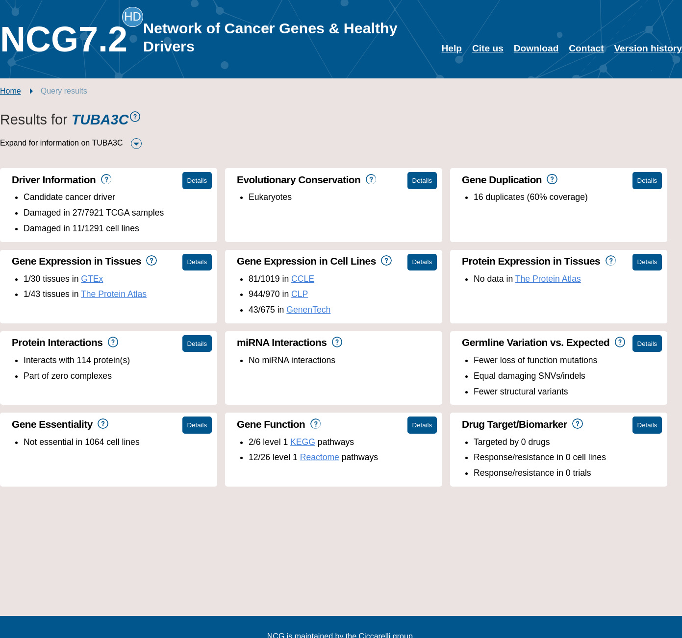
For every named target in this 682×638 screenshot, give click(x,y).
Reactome (319, 457)
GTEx (92, 279)
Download (536, 48)
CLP (299, 294)
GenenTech (308, 310)
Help (452, 48)
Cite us (488, 48)
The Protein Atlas (114, 294)
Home (10, 91)
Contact (586, 48)
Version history (648, 48)
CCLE (302, 279)
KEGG (302, 442)
